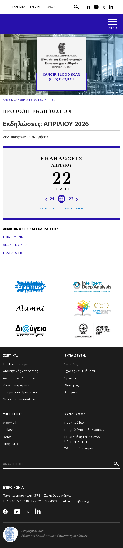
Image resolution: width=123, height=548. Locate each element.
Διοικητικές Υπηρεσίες (20, 371)
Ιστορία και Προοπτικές (21, 392)
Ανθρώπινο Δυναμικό (19, 378)
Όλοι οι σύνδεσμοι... (80, 448)
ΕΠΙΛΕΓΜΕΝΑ (13, 237)
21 (49, 199)
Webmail (9, 422)
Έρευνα (70, 378)
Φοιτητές (71, 385)
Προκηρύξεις (74, 422)
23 (73, 199)
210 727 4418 (19, 501)
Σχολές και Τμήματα (79, 371)
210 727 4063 (47, 501)
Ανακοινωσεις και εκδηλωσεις (33, 100)
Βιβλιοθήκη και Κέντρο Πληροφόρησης (82, 439)
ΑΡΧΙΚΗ (7, 100)
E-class (8, 430)
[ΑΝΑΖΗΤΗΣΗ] (64, 7)
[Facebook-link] (88, 7)
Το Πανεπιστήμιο (16, 364)
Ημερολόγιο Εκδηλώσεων (84, 430)
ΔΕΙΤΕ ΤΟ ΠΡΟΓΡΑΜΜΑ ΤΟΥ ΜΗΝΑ (61, 208)
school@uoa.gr (79, 501)
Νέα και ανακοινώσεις (20, 399)
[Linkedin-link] (111, 7)
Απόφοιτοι (72, 392)
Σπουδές (71, 364)
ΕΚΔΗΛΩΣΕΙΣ (13, 252)
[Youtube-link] (96, 7)
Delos (7, 437)
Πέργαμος (10, 444)
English (36, 7)
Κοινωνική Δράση (16, 385)
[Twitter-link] (104, 7)
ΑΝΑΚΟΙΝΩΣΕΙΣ (15, 245)
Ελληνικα (19, 7)
